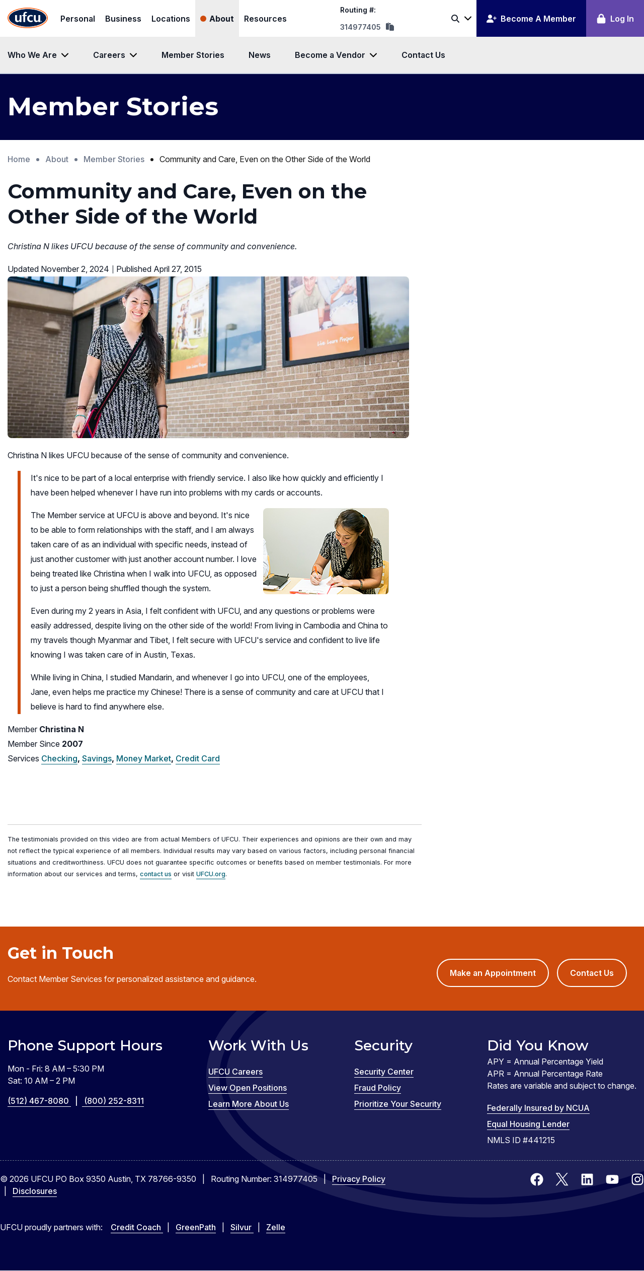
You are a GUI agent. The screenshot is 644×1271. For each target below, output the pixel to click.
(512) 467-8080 (46, 1101)
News (260, 55)
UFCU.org (210, 874)
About (221, 19)
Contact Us (423, 55)
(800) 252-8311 (114, 1101)
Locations (170, 19)
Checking (59, 758)
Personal (77, 19)
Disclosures (35, 1191)
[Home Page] (28, 18)
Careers (109, 55)
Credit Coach (137, 1227)
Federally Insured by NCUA (538, 1108)
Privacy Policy (358, 1179)
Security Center (384, 1072)
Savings (97, 758)
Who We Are (32, 55)
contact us (156, 874)
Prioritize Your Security (397, 1104)
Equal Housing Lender (528, 1124)
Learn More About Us (248, 1104)
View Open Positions (247, 1088)
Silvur (242, 1227)
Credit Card (198, 758)
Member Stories (193, 55)
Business (123, 19)
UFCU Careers (235, 1072)
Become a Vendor (330, 55)
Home (19, 159)
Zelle (275, 1227)
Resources (265, 19)
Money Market (143, 758)
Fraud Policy (377, 1088)
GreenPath (196, 1227)
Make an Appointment (499, 976)
